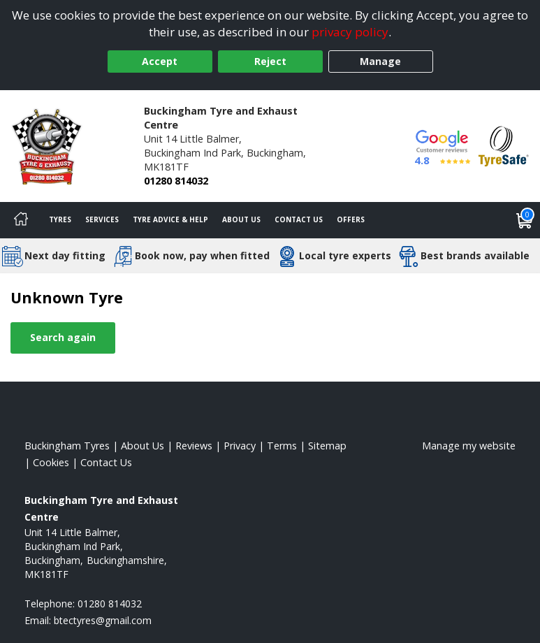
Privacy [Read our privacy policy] (240, 445)
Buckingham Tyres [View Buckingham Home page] (67, 445)
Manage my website (469, 445)
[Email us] (103, 620)
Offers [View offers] (351, 219)
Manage (380, 61)
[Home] (21, 220)
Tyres (60, 219)
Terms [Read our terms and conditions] (282, 445)
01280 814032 (176, 180)
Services (102, 219)
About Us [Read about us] (142, 445)
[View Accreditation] (504, 145)
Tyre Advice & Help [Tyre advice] (170, 219)
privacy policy (350, 32)
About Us (241, 219)
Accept (159, 61)
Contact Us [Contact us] (299, 219)
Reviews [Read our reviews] (193, 445)
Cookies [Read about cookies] (51, 462)
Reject (270, 61)
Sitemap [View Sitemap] (327, 445)
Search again (63, 337)
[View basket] (524, 220)
